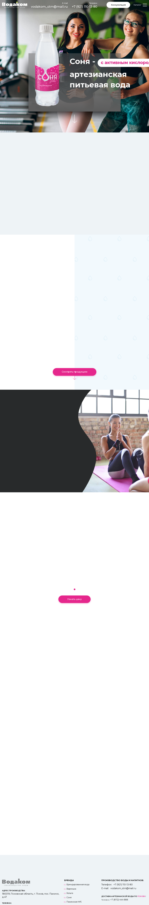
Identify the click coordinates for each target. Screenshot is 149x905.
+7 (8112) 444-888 (119, 899)
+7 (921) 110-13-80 (84, 4)
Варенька (71, 889)
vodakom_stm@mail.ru (49, 4)
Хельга (69, 893)
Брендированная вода (77, 884)
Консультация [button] (118, 5)
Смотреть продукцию (74, 371)
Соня (68, 897)
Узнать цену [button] (74, 599)
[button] (74, 589)
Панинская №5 (73, 902)
